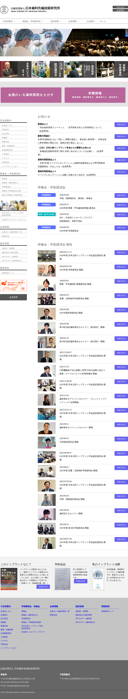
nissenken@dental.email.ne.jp (18, 686)
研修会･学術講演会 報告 (11, 191)
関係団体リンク (8, 273)
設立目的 (5, 134)
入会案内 (92, 21)
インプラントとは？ (10, 166)
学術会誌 (5, 162)
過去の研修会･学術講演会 (12, 195)
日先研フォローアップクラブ (13, 220)
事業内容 (5, 142)
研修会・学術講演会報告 (31, 622)
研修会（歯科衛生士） (11, 183)
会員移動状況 (7, 150)
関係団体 (106, 606)
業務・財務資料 (8, 146)
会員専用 (120, 10)
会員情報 (75, 21)
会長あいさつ (16, 69)
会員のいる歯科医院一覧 (12, 232)
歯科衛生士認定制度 (10, 252)
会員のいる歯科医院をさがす (31, 94)
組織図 (4, 138)
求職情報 (95, 95)
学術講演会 (6, 187)
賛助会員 (5, 236)
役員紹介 (5, 129)
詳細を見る (121, 124)
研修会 (4, 179)
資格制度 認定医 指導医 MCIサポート (80, 69)
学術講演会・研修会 (30, 606)
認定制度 (57, 21)
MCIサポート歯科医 (10, 256)
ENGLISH (120, 7)
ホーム (104, 21)
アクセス (5, 158)
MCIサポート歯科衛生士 (12, 261)
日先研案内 (9, 21)
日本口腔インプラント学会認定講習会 (48, 69)
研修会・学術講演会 (33, 21)
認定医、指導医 (8, 248)
